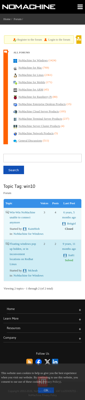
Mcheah (33, 270)
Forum (18, 19)
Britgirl (71, 223)
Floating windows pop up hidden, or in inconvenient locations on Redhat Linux (23, 254)
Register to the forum (29, 39)
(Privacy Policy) (51, 381)
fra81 (71, 255)
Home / (8, 19)
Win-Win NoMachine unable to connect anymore (22, 217)
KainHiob (34, 228)
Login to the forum (59, 39)
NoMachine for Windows (29, 233)
